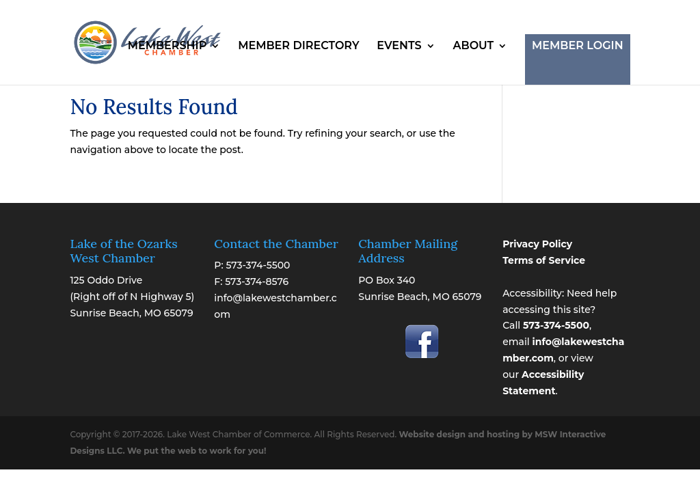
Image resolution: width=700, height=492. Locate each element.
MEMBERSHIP (167, 46)
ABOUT (473, 46)
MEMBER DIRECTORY (298, 46)
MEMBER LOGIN (577, 45)
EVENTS (399, 46)
